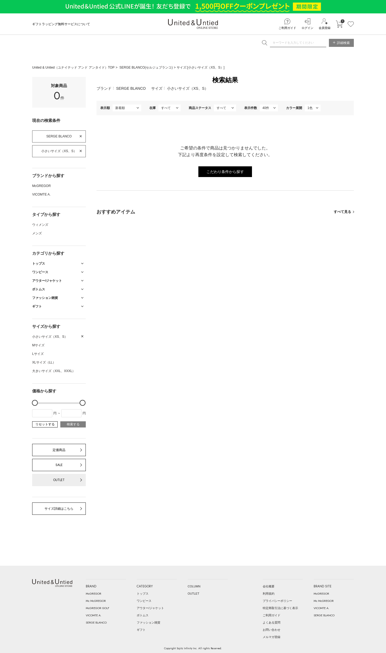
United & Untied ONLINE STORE (193, 24)
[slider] (35, 403)
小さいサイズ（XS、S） (59, 151)
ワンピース (144, 600)
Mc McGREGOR (96, 601)
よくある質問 (271, 622)
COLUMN (194, 586)
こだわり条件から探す (225, 172)
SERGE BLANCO (59, 136)
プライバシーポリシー (277, 600)
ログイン (307, 27)
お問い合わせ (271, 629)
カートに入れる (339, 24)
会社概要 (268, 586)
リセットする (45, 424)
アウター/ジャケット (150, 608)
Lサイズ (38, 354)
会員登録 (325, 27)
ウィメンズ (40, 225)
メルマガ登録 (271, 637)
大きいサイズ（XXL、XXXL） (53, 371)
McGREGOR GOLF (97, 608)
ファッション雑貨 (148, 622)
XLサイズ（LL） (44, 362)
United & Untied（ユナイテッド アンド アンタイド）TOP (73, 67)
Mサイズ (38, 345)
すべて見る (342, 211)
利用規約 (268, 593)
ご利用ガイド (287, 27)
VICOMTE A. (41, 194)
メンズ (37, 233)
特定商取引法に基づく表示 (280, 608)
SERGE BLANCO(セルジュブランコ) (146, 67)
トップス (143, 593)
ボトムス (143, 615)
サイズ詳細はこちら (58, 509)
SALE (59, 465)
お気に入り (351, 24)
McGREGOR (41, 186)
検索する (73, 424)
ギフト (141, 629)
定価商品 (59, 450)
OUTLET (59, 480)
